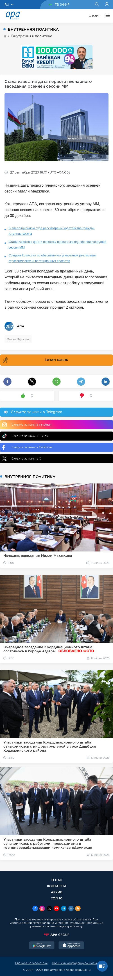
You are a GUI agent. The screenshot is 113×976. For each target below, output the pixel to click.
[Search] (97, 4)
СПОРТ (94, 16)
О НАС (56, 880)
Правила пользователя (31, 963)
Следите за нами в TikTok (25, 436)
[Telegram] (63, 909)
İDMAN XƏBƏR (34, 360)
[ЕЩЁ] (106, 15)
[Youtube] (56, 909)
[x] (49, 909)
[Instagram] (42, 909)
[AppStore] (71, 945)
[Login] (106, 4)
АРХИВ (56, 892)
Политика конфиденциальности (75, 963)
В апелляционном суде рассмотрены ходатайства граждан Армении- (52, 231)
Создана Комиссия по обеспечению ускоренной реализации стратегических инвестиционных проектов (53, 258)
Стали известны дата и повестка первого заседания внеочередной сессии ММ (57, 244)
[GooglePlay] (42, 945)
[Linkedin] (71, 909)
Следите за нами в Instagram (27, 424)
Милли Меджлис (18, 339)
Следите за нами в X (21, 458)
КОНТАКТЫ (56, 886)
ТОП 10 (56, 898)
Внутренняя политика (31, 36)
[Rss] (78, 909)
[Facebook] (35, 909)
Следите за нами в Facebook (27, 447)
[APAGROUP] (56, 935)
